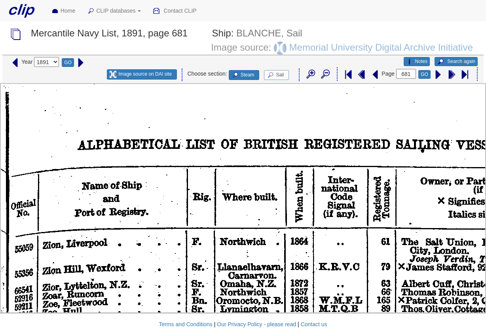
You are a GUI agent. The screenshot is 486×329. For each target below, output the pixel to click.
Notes (416, 61)
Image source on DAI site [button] (141, 74)
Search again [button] (456, 61)
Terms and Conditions (185, 324)
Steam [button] (243, 75)
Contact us (314, 324)
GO (68, 62)
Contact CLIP (174, 11)
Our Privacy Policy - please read (256, 324)
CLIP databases (114, 11)
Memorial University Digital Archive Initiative (381, 47)
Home (63, 11)
